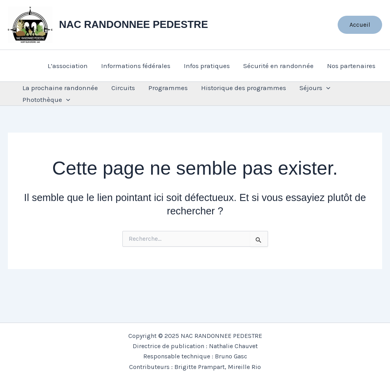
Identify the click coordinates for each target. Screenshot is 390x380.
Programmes (168, 88)
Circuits (123, 88)
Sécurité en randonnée (278, 66)
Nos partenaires (351, 66)
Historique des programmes (243, 88)
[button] (360, 25)
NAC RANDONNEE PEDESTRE (133, 24)
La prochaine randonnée (60, 88)
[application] (326, 88)
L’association (68, 66)
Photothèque (46, 99)
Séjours (314, 88)
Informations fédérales (135, 66)
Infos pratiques (207, 66)
